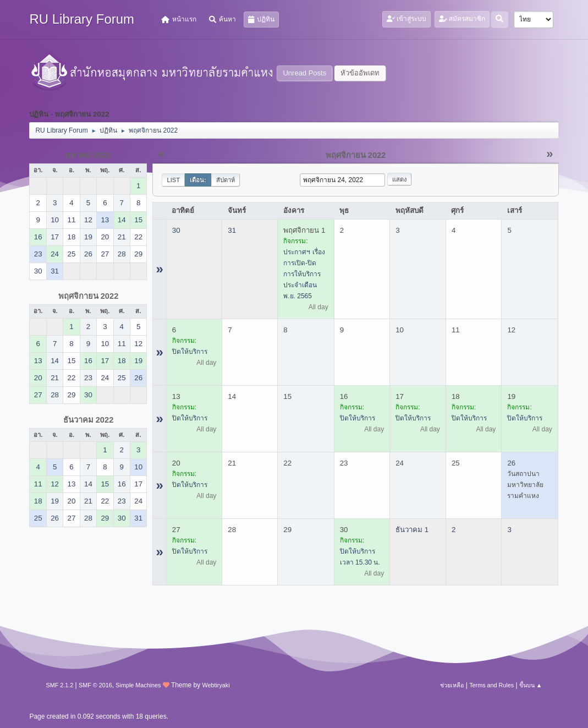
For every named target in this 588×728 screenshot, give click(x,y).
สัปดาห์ (225, 180)
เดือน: (198, 180)
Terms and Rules (491, 685)
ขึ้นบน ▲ (530, 685)
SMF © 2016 (95, 685)
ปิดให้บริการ (189, 351)
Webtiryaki (216, 685)
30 (176, 230)
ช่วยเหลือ (452, 685)
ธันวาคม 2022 (88, 419)
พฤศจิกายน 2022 (88, 296)
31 (232, 230)
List (173, 180)
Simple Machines (138, 685)
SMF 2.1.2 (59, 685)
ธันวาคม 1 (411, 530)
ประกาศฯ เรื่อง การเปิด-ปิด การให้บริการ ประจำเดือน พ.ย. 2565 (304, 274)
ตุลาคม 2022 (88, 155)
